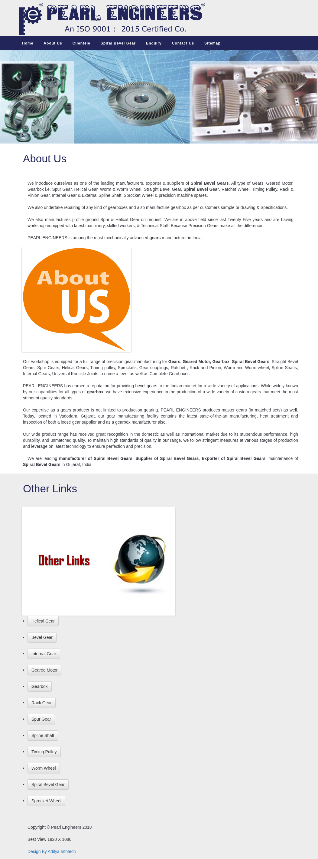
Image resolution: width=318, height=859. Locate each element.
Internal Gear (43, 653)
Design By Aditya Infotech (52, 851)
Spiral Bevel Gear (48, 784)
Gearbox (39, 686)
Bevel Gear (42, 637)
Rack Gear (41, 702)
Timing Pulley (44, 751)
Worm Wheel (43, 768)
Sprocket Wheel (46, 800)
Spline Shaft (42, 735)
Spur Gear (41, 719)
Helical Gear (43, 621)
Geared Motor (44, 670)
